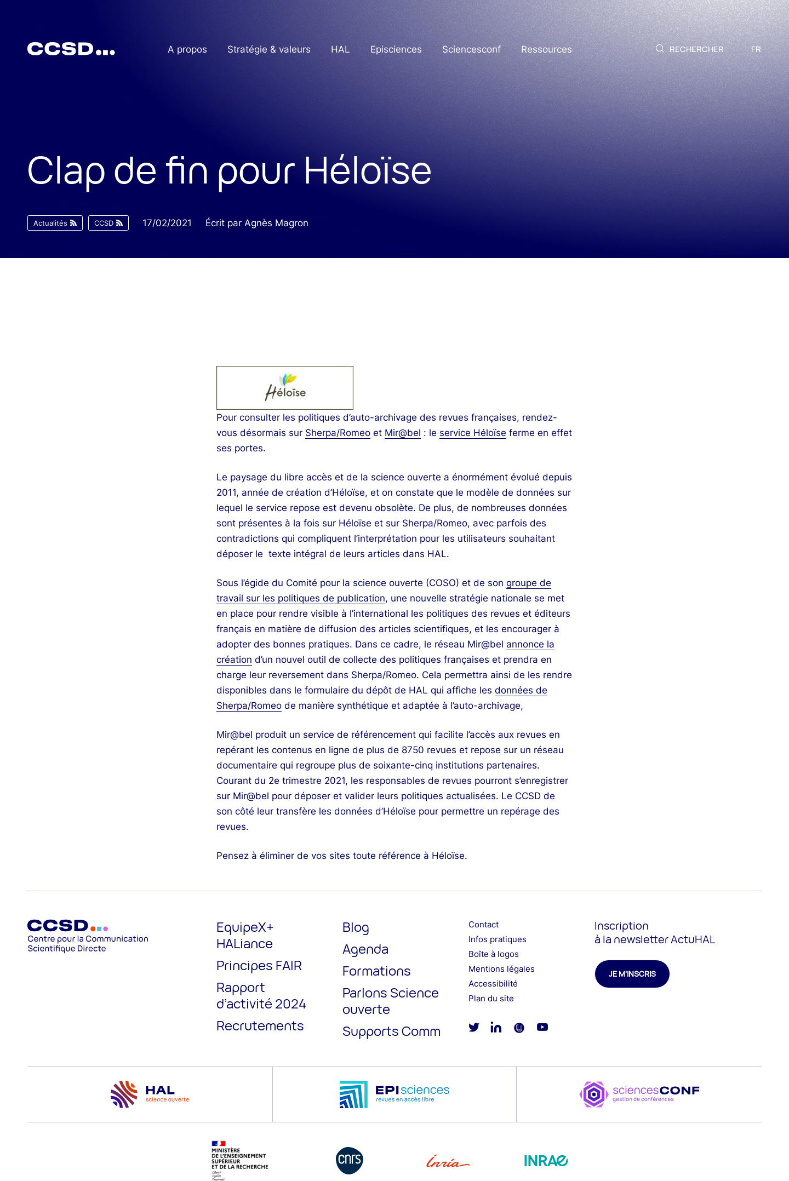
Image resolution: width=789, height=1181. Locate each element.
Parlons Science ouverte (390, 1000)
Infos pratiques (497, 939)
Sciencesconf (471, 49)
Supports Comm (391, 1031)
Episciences (396, 49)
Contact (483, 924)
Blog (355, 927)
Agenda (365, 948)
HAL (340, 49)
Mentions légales (501, 969)
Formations (376, 970)
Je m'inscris (632, 973)
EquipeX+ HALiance (245, 935)
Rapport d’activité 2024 (261, 995)
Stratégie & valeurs (269, 49)
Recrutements (260, 1025)
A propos (187, 49)
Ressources (546, 49)
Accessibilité (493, 983)
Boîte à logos (493, 954)
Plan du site (491, 998)
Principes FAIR (259, 965)
